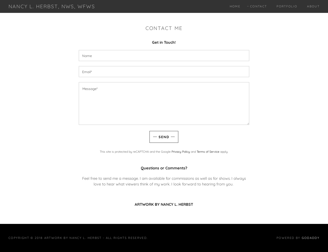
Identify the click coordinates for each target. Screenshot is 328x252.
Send (164, 137)
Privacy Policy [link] (181, 152)
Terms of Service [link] (208, 152)
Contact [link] (258, 6)
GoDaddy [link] (311, 238)
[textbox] (164, 55)
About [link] (313, 6)
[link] (51, 6)
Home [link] (235, 6)
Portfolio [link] (287, 6)
